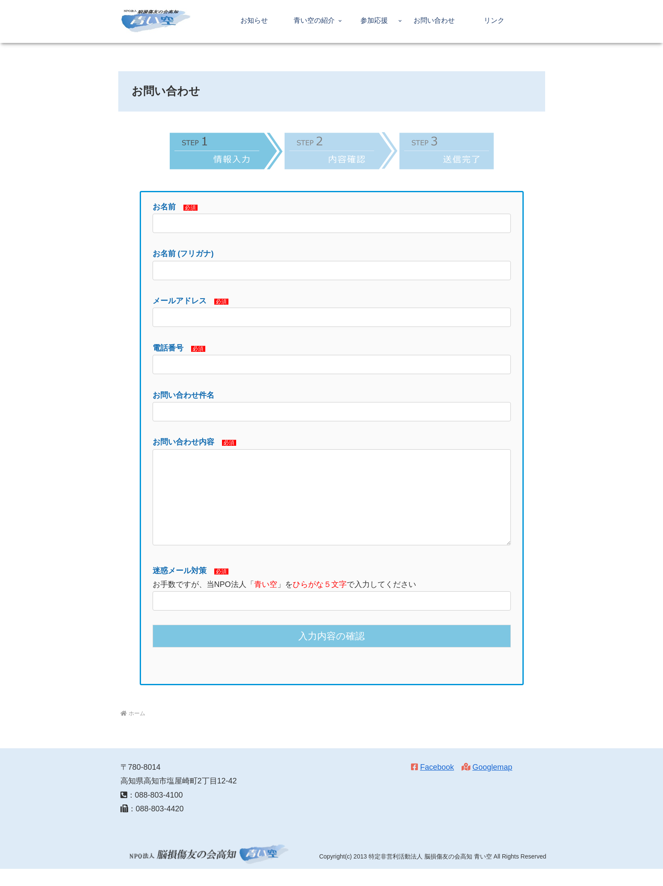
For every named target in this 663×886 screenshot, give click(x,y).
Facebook (437, 784)
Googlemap (492, 784)
